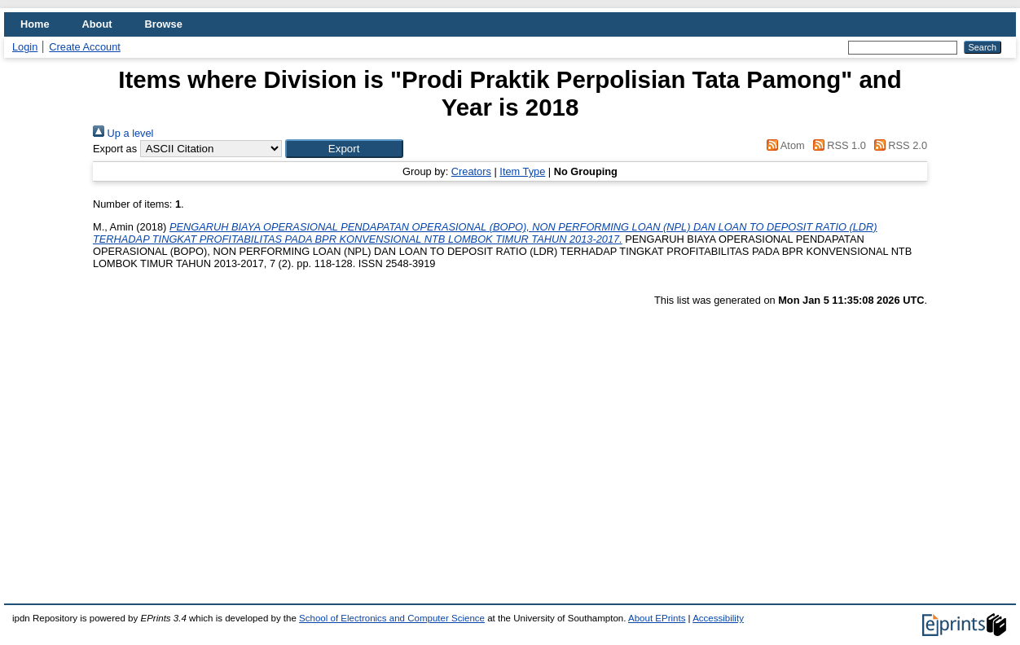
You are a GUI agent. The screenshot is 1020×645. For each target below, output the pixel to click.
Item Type (522, 171)
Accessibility (718, 618)
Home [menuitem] (35, 24)
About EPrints (656, 618)
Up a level (123, 133)
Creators (471, 171)
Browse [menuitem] (163, 24)
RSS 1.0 (836, 145)
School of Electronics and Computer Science (392, 618)
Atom (783, 145)
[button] (344, 148)
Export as (115, 149)
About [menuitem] (97, 24)
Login (24, 47)
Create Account (85, 47)
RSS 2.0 (897, 145)
